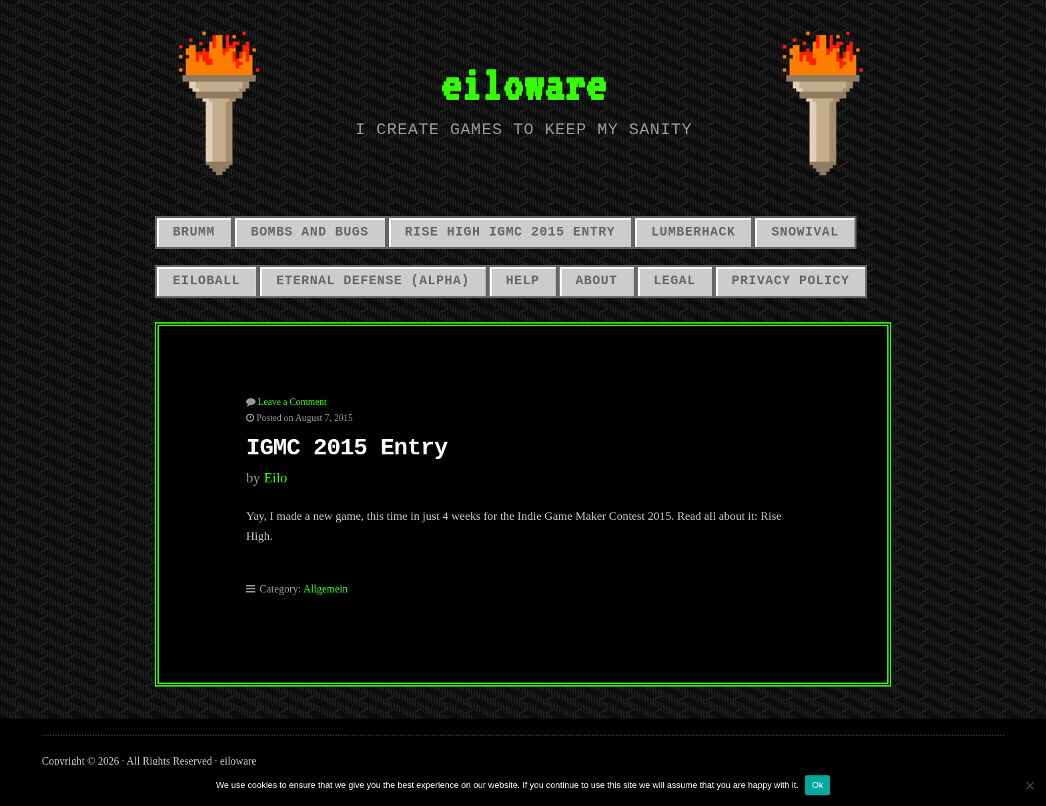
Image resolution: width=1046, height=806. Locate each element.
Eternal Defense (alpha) (373, 281)
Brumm (194, 232)
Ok (817, 785)
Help (522, 281)
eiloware (523, 84)
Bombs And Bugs (310, 232)
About (597, 281)
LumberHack (693, 232)
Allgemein (326, 588)
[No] (1029, 785)
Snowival (805, 232)
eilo (275, 478)
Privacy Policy (791, 281)
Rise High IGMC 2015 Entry (510, 232)
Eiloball (206, 281)
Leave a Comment (292, 401)
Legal (675, 281)
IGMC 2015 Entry (347, 448)
